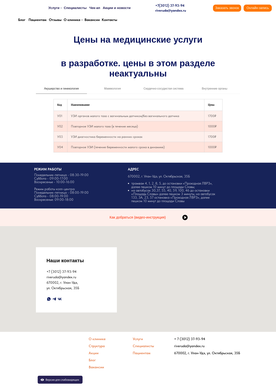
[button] (227, 8)
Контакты (109, 20)
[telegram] (54, 299)
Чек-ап (94, 8)
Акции (94, 353)
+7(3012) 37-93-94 (169, 5)
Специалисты (75, 8)
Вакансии (92, 20)
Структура (97, 346)
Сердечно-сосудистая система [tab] (164, 88)
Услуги (53, 8)
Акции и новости (117, 8)
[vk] (60, 299)
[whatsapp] (49, 299)
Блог (21, 20)
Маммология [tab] (112, 88)
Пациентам (37, 20)
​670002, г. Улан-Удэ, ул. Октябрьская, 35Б (172, 188)
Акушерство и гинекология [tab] (61, 88)
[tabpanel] (138, 124)
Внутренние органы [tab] (214, 88)
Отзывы (55, 20)
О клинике (72, 20)
